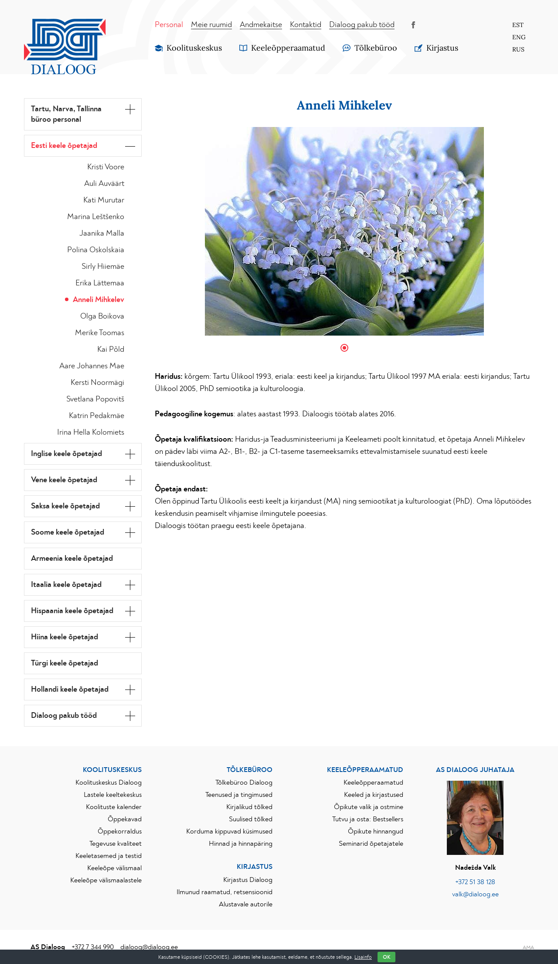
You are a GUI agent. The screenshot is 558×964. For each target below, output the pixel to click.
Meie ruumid (211, 25)
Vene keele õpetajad (64, 480)
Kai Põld (110, 349)
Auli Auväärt (104, 184)
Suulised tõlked (250, 819)
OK (386, 957)
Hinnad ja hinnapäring (240, 843)
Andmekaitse (261, 25)
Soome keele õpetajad (67, 532)
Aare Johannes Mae (91, 366)
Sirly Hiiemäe (103, 267)
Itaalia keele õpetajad (66, 585)
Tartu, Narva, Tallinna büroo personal (66, 114)
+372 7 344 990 (92, 946)
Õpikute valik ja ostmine (368, 806)
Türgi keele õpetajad (64, 663)
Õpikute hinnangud (375, 831)
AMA (528, 947)
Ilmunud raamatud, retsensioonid (224, 892)
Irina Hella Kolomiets (90, 432)
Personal (169, 25)
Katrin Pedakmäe (96, 416)
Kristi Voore (105, 167)
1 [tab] (344, 348)
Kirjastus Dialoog (247, 879)
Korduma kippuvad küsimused (229, 831)
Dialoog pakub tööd (362, 25)
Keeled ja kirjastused (373, 794)
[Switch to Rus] (519, 49)
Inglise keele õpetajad (66, 454)
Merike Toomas (99, 333)
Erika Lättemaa (99, 283)
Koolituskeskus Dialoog (108, 782)
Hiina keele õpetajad (64, 637)
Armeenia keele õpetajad (72, 559)
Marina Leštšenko (95, 217)
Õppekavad (125, 819)
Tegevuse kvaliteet (115, 843)
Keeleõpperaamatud (373, 782)
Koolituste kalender (114, 806)
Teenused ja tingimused (238, 794)
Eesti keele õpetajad (64, 146)
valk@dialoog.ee (475, 894)
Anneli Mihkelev (98, 300)
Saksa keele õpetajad (65, 506)
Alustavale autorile (245, 904)
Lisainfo (363, 957)
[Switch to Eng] (519, 37)
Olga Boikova (102, 316)
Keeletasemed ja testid (108, 855)
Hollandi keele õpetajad (70, 689)
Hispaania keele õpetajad (72, 611)
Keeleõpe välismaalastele (106, 880)
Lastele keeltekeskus (113, 794)
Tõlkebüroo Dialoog (243, 782)
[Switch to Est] (519, 25)
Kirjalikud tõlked (249, 806)
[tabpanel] (344, 231)
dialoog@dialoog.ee (149, 946)
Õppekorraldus (120, 831)
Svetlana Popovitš (95, 399)
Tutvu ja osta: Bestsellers (367, 819)
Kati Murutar (103, 200)
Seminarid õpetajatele (371, 843)
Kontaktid (305, 25)
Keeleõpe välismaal (114, 868)
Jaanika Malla (101, 233)
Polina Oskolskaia (95, 250)
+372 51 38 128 (475, 881)
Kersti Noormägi (97, 383)
